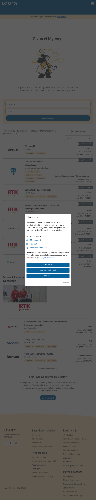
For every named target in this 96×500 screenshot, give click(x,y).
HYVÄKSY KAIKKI (48, 265)
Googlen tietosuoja (47, 258)
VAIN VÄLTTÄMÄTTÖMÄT (48, 270)
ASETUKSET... (48, 276)
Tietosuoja (66, 282)
